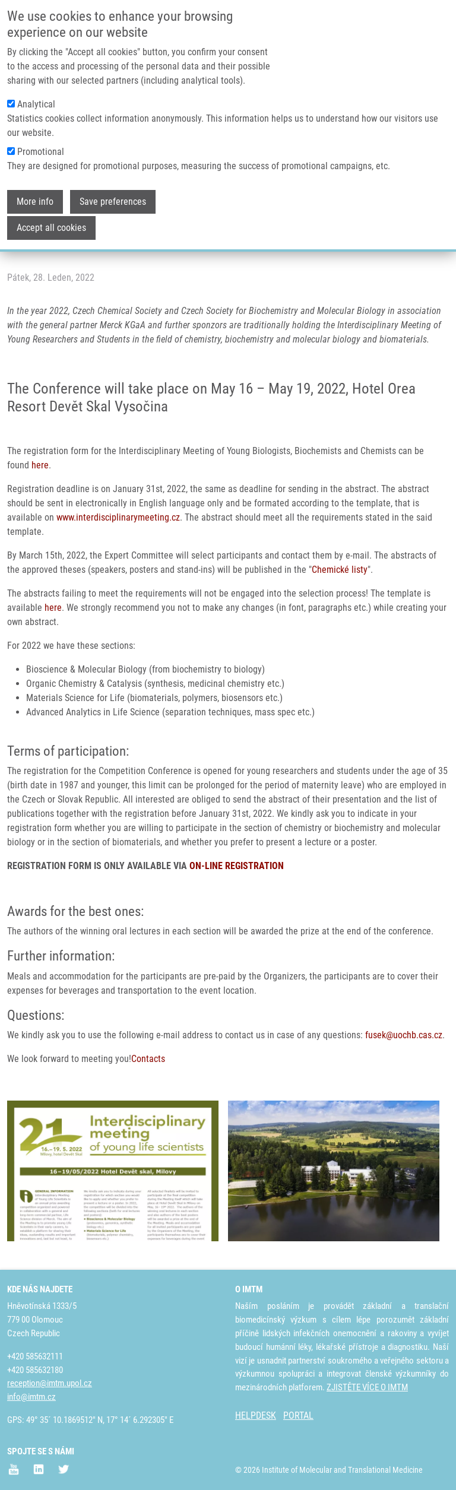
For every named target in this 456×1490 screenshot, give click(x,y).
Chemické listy (340, 569)
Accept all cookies (51, 216)
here (40, 465)
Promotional (40, 140)
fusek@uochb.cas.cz (403, 1035)
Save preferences (113, 190)
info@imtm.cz (31, 1396)
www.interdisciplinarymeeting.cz (118, 517)
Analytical (36, 93)
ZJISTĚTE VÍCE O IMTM (367, 1387)
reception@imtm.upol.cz (49, 1383)
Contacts (148, 1058)
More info (35, 190)
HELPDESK (255, 1415)
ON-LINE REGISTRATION (236, 865)
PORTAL (298, 1415)
